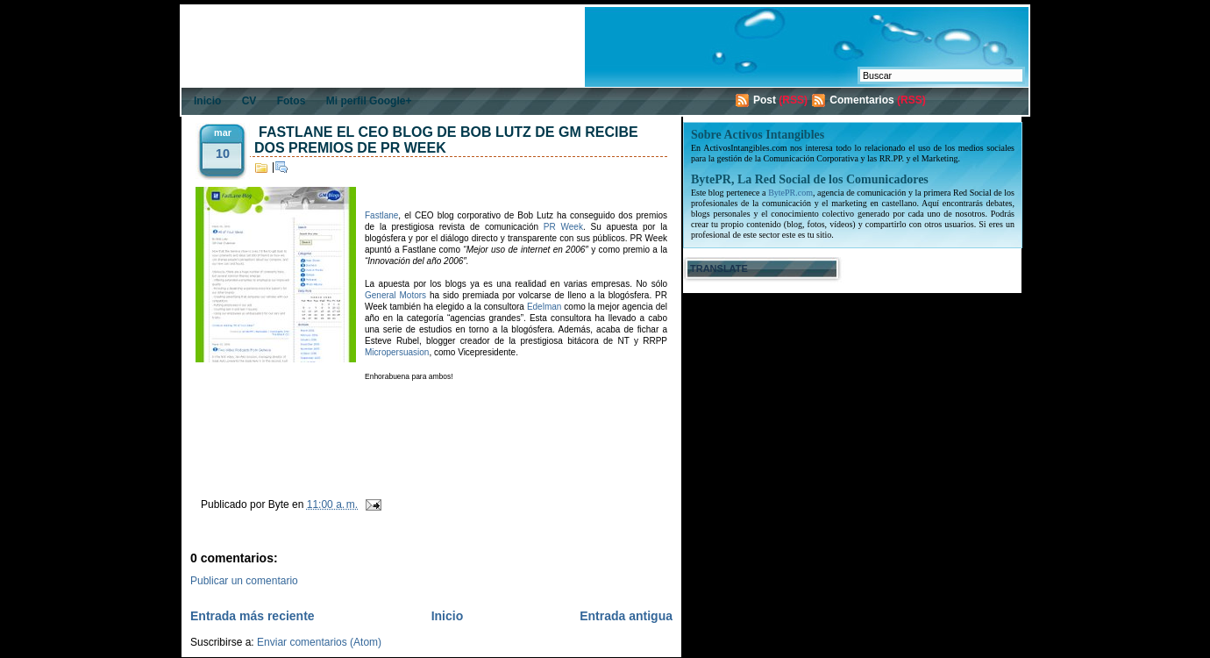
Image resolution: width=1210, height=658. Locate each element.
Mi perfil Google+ (369, 101)
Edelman (544, 306)
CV (249, 101)
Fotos (291, 101)
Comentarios (861, 100)
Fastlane (381, 215)
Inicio (207, 101)
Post (764, 100)
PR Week (563, 227)
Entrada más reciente (252, 616)
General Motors (395, 295)
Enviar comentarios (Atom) (319, 642)
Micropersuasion (397, 352)
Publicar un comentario (244, 581)
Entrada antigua (626, 616)
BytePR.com (790, 192)
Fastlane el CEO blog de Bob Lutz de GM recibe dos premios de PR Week (446, 140)
